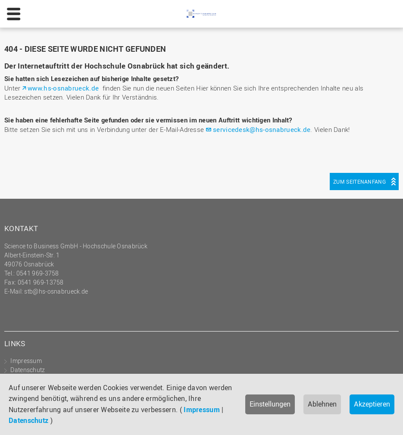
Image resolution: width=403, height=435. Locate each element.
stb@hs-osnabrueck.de (56, 291)
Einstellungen (270, 404)
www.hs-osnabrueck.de (63, 88)
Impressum (202, 409)
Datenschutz (28, 420)
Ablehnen (322, 404)
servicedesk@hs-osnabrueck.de (261, 129)
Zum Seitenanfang (359, 181)
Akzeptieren (372, 404)
